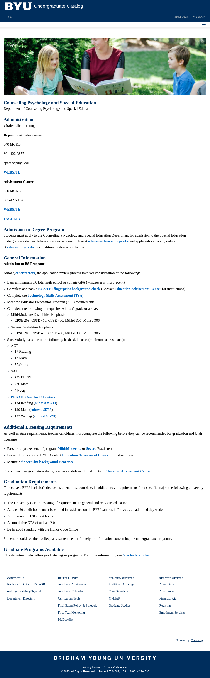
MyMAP (199, 17)
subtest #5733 (41, 409)
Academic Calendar (70, 591)
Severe (91, 448)
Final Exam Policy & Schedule (77, 605)
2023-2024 (181, 17)
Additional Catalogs (121, 584)
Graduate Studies (136, 555)
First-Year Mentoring (71, 612)
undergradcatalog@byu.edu (24, 591)
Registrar (165, 605)
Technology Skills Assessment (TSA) (55, 295)
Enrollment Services (172, 612)
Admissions (166, 584)
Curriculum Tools (69, 598)
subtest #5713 (45, 403)
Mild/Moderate (69, 448)
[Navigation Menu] (203, 24)
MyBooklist (65, 619)
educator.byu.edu (20, 247)
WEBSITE (12, 172)
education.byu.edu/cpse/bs (108, 241)
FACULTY (12, 219)
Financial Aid (168, 598)
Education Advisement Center (138, 289)
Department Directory (21, 598)
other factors (25, 273)
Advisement (167, 591)
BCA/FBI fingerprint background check (69, 289)
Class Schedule (118, 591)
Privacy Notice (91, 667)
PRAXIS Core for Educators (33, 397)
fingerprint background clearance (47, 462)
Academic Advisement (72, 584)
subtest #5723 (44, 416)
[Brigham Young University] (105, 658)
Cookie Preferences (115, 667)
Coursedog (197, 640)
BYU (8, 17)
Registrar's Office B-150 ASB (26, 584)
